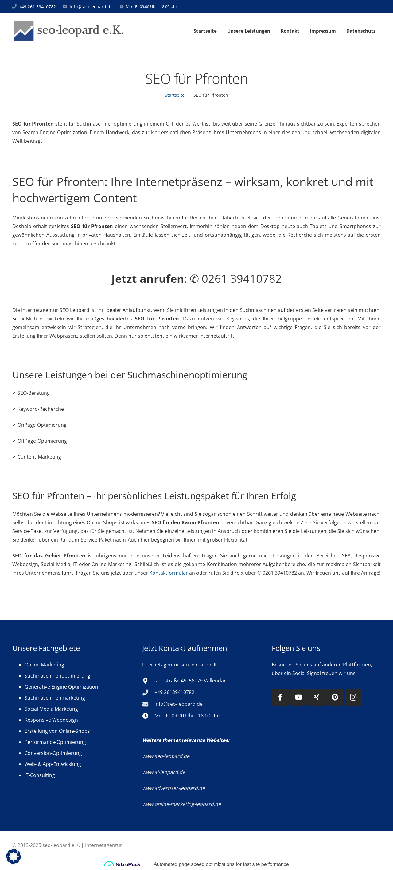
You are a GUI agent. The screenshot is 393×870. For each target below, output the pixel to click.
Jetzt (124, 278)
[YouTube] (298, 697)
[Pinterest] (334, 697)
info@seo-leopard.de (91, 6)
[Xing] (316, 697)
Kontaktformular (168, 572)
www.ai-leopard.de (163, 772)
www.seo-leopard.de (165, 756)
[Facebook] (280, 697)
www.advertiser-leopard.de (174, 788)
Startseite (175, 95)
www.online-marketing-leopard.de (181, 804)
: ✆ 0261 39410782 (196, 278)
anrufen (162, 278)
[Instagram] (353, 697)
